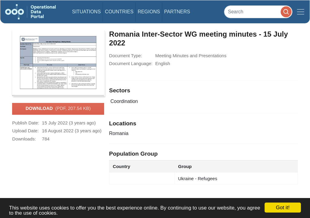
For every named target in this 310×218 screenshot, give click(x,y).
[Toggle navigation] (300, 11)
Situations (86, 11)
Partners (177, 11)
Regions (149, 11)
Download (58, 108)
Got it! (282, 207)
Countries (119, 11)
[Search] (258, 11)
